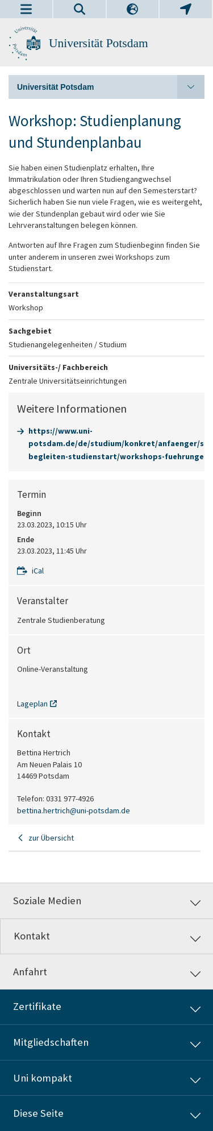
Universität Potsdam (98, 43)
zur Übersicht (51, 838)
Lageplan (32, 703)
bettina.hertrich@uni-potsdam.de (73, 810)
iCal (38, 571)
